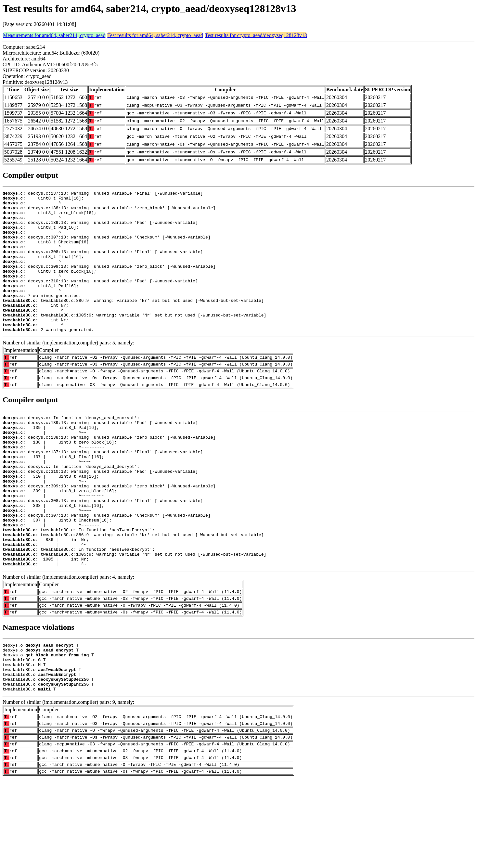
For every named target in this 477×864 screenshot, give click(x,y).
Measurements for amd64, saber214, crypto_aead (54, 35)
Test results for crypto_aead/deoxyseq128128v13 (256, 35)
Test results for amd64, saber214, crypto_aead (155, 35)
